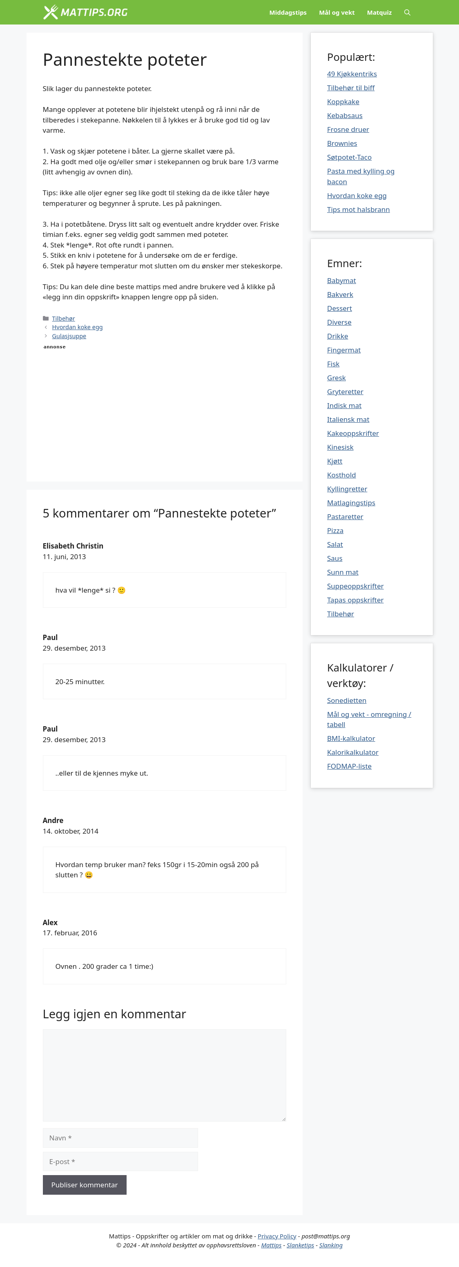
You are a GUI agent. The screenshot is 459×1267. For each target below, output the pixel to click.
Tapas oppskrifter (355, 600)
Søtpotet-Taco (349, 157)
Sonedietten (347, 700)
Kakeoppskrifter (353, 433)
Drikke (337, 336)
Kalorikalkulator (353, 752)
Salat (335, 544)
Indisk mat (344, 405)
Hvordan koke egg (77, 327)
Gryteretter (345, 391)
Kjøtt (334, 461)
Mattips (271, 1245)
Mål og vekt (337, 12)
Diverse (339, 322)
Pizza (335, 530)
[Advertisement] (165, 408)
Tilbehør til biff (350, 87)
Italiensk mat (348, 419)
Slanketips (300, 1245)
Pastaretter (345, 516)
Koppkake (343, 101)
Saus (335, 558)
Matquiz (379, 12)
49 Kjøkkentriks (352, 73)
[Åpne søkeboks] (407, 12)
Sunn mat (343, 572)
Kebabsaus (345, 115)
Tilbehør (63, 318)
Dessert (339, 308)
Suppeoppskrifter (355, 586)
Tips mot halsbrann (358, 209)
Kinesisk (340, 447)
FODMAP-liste (349, 766)
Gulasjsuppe (69, 336)
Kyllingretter (347, 488)
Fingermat (344, 350)
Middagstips (288, 12)
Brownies (342, 143)
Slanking (331, 1245)
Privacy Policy (277, 1236)
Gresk (336, 377)
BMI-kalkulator (351, 738)
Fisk (333, 363)
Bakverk (340, 294)
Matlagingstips (351, 502)
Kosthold (341, 475)
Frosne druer (348, 129)
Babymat (341, 280)
